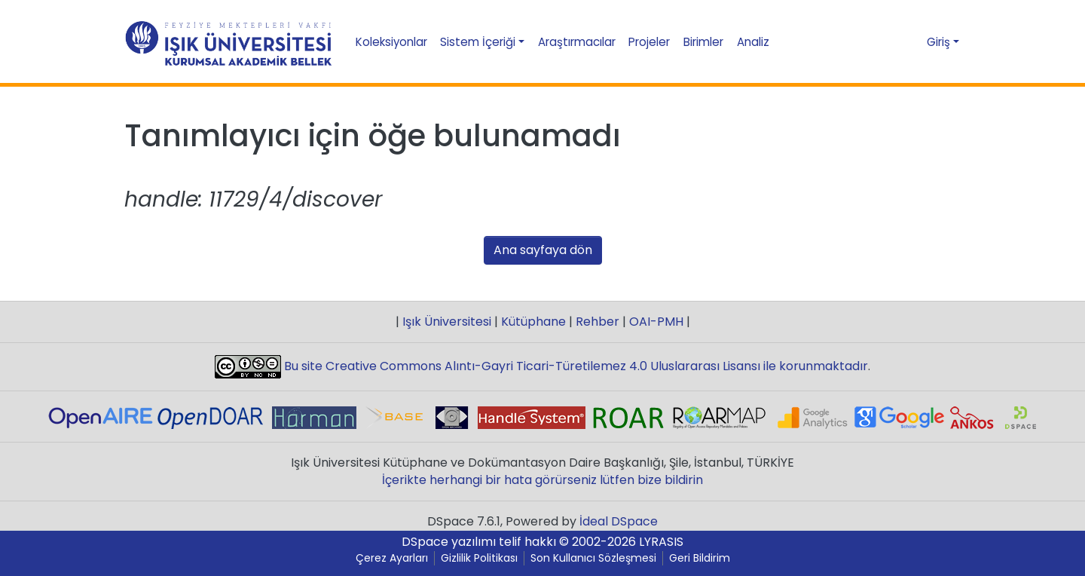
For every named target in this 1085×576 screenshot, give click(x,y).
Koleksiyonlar (391, 42)
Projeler (649, 42)
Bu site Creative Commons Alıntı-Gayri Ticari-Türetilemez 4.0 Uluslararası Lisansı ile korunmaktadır (574, 366)
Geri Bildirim (699, 558)
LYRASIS (661, 541)
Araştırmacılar (577, 42)
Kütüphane (533, 321)
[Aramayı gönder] (882, 42)
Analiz (753, 42)
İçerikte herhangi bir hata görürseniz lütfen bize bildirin (542, 480)
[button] (909, 42)
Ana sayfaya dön (543, 250)
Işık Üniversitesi (446, 321)
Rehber (597, 321)
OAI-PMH (656, 321)
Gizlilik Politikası (479, 558)
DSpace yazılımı (449, 541)
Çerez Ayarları (392, 558)
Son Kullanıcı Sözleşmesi (593, 558)
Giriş (938, 42)
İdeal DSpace (618, 521)
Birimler (703, 42)
